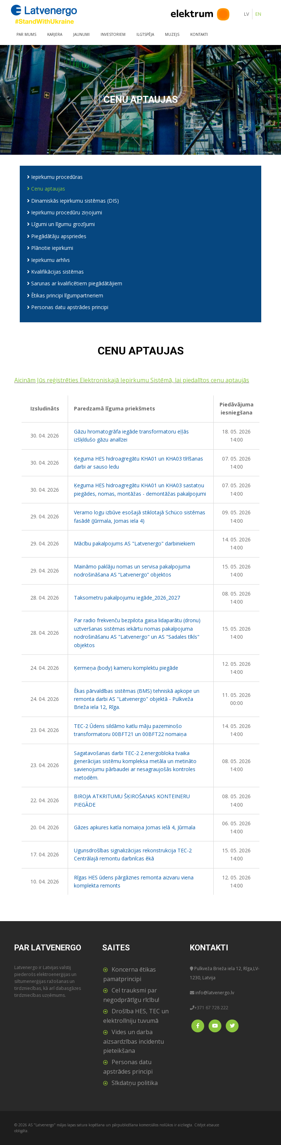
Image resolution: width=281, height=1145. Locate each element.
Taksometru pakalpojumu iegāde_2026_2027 (127, 597)
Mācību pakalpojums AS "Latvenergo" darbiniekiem (134, 543)
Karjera (54, 34)
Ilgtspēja (145, 34)
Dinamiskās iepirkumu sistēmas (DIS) (73, 200)
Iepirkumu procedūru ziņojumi (64, 212)
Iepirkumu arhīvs (48, 259)
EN (258, 14)
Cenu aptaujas (46, 188)
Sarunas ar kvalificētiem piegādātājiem (74, 283)
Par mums (26, 34)
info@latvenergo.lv (214, 993)
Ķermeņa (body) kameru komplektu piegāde (126, 667)
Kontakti (199, 34)
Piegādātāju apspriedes (56, 236)
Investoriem (113, 34)
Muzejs (172, 34)
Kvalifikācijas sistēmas (55, 271)
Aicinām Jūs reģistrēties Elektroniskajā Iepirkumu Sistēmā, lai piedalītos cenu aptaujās (131, 380)
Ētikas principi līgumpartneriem (65, 295)
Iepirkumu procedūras (55, 176)
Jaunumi (81, 34)
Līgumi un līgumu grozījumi (61, 224)
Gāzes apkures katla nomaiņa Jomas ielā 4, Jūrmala (134, 827)
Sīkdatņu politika (135, 1083)
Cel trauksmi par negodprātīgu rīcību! (131, 995)
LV (246, 14)
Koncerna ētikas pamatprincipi (129, 974)
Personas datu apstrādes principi (67, 307)
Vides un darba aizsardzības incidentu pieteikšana (133, 1041)
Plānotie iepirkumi (50, 247)
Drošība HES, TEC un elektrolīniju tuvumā (136, 1016)
